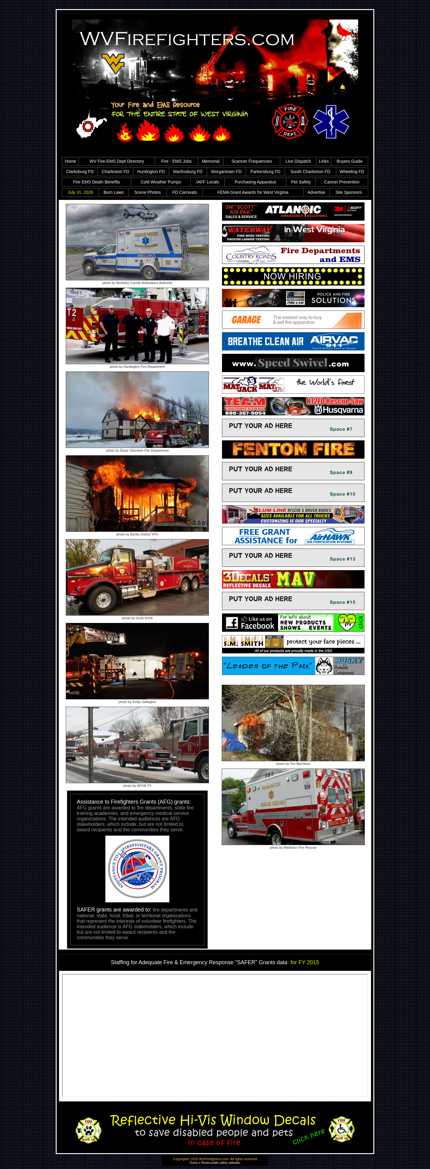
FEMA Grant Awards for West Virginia (252, 192)
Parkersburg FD (265, 171)
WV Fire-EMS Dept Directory (117, 161)
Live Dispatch (298, 161)
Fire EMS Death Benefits (96, 181)
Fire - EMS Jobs (176, 161)
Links (324, 161)
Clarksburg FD (79, 171)
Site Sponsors (348, 192)
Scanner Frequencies (251, 161)
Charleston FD (115, 171)
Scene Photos (147, 192)
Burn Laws (114, 192)
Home (70, 161)
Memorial (211, 161)
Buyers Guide (350, 161)
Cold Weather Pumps (161, 181)
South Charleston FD (310, 171)
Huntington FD (151, 171)
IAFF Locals (207, 181)
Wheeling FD (352, 171)
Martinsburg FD (188, 171)
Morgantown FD (226, 171)
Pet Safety (301, 181)
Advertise (316, 192)
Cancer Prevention (342, 181)
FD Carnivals (184, 192)
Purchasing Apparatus (255, 181)
